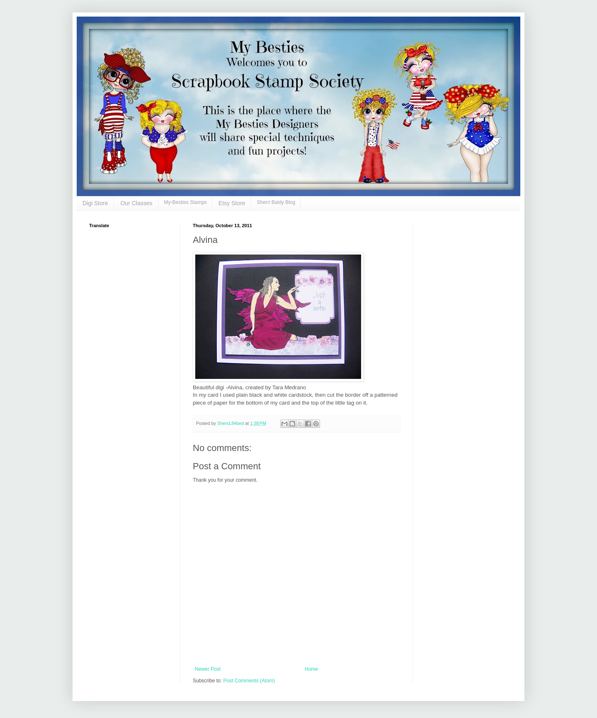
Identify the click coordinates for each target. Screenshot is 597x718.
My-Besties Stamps (185, 202)
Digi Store (95, 203)
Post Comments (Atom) (249, 681)
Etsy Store (231, 203)
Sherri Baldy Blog (276, 202)
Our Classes (136, 203)
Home (311, 669)
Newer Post (208, 669)
